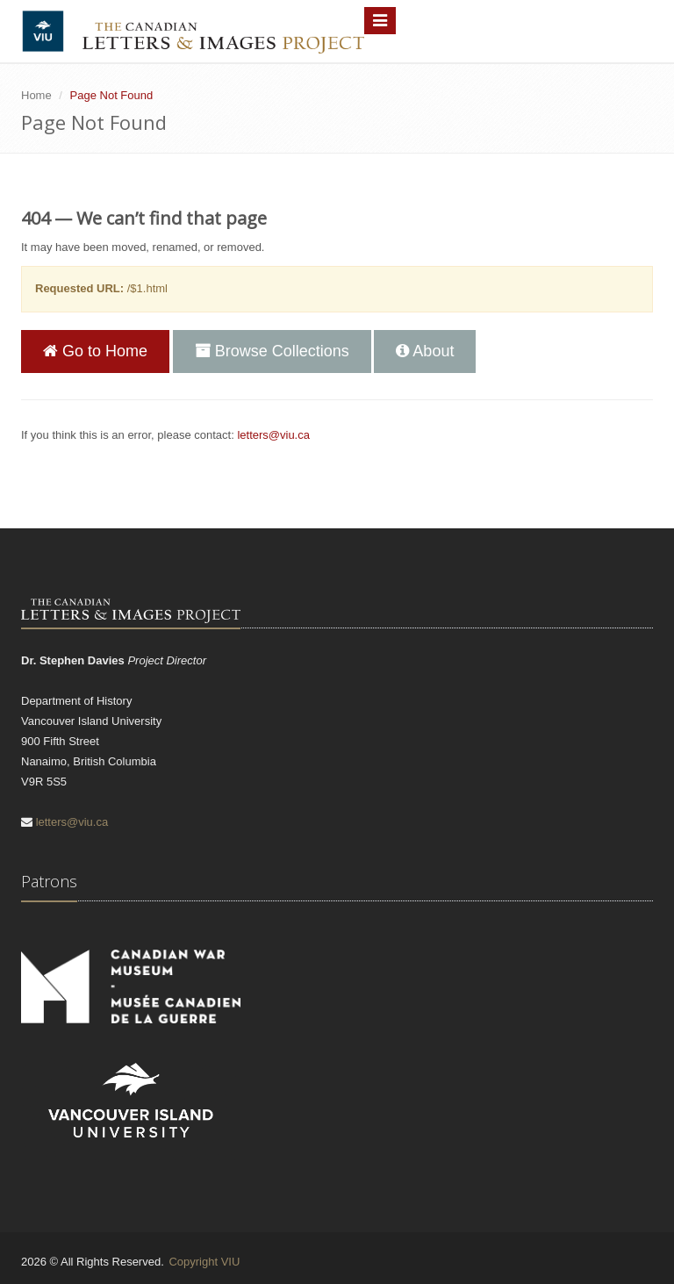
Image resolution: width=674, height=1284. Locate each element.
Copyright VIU (204, 1261)
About (425, 351)
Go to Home (95, 351)
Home (36, 95)
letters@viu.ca (273, 434)
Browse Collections (272, 351)
